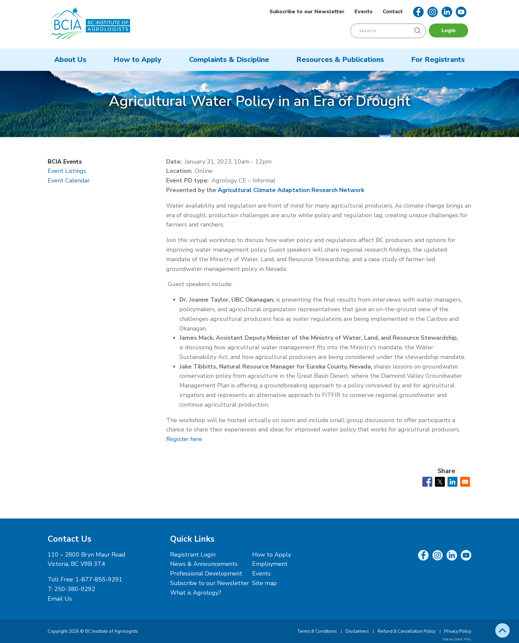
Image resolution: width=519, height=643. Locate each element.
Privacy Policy (457, 631)
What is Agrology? (195, 593)
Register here (184, 439)
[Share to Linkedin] (452, 482)
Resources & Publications (340, 60)
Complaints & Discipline (229, 60)
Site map (264, 583)
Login (448, 30)
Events (363, 11)
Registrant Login (192, 555)
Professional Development (206, 573)
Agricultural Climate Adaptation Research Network (291, 190)
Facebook (418, 12)
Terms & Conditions (317, 631)
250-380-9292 (74, 589)
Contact (393, 11)
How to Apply (138, 60)
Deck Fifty (462, 639)
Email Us (60, 599)
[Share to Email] (465, 482)
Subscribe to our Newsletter (307, 11)
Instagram (432, 12)
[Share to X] (440, 482)
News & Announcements (204, 564)
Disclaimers (357, 631)
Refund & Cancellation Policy (407, 631)
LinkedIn (447, 12)
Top (502, 630)
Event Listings (67, 171)
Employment (270, 564)
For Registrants (438, 60)
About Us (70, 60)
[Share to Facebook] (427, 482)
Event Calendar (69, 180)
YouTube (461, 12)
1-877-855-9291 (98, 579)
